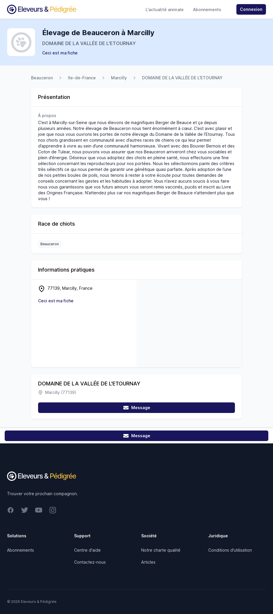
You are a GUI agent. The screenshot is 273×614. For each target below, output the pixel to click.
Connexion (251, 9)
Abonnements (207, 9)
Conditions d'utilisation (230, 550)
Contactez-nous (90, 562)
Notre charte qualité (160, 550)
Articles (148, 562)
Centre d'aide (87, 550)
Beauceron (42, 77)
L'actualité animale (165, 9)
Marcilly (119, 77)
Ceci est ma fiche (60, 52)
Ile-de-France (82, 77)
